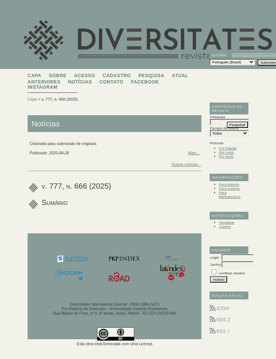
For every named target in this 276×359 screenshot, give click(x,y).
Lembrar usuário (232, 273)
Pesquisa (151, 75)
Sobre (57, 75)
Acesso (84, 75)
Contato (111, 82)
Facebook (145, 82)
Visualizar (227, 222)
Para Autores (229, 188)
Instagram (42, 87)
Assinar (225, 226)
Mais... (194, 153)
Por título (226, 156)
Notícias (80, 82)
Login (214, 257)
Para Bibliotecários (230, 194)
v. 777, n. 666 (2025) (59, 99)
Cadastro (117, 75)
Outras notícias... (186, 164)
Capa (34, 75)
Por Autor (226, 152)
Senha (215, 264)
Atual (180, 75)
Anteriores (44, 82)
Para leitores (229, 184)
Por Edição (228, 148)
